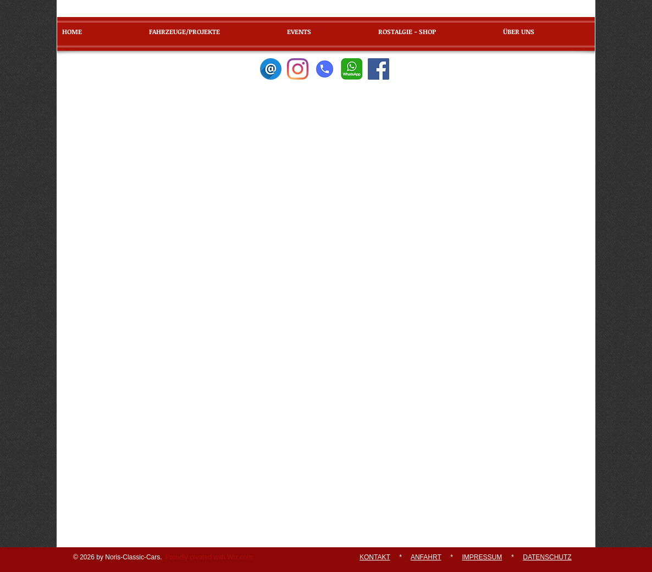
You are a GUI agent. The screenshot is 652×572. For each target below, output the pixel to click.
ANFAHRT (426, 557)
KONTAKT (375, 557)
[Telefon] (324, 69)
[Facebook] (378, 69)
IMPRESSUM (482, 557)
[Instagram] (297, 69)
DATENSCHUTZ (547, 557)
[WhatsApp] (351, 69)
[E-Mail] (270, 69)
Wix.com (239, 557)
